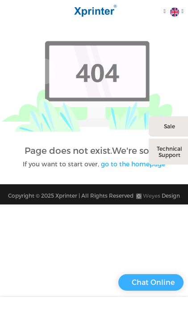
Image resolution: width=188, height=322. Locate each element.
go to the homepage (133, 164)
